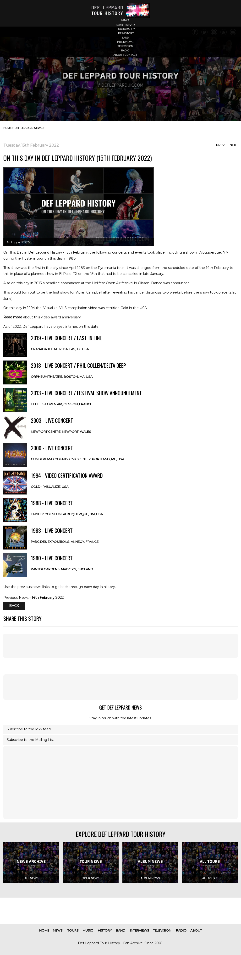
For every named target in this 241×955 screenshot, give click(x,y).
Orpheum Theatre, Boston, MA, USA (62, 376)
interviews (125, 41)
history (105, 930)
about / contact (125, 54)
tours (73, 930)
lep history (125, 33)
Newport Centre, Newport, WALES (61, 431)
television (125, 46)
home (7, 128)
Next (234, 145)
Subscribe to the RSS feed (29, 729)
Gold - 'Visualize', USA (49, 487)
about (196, 930)
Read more (12, 317)
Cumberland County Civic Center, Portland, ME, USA (77, 459)
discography (125, 29)
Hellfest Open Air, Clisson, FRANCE (61, 404)
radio (125, 50)
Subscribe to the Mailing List (30, 740)
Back (14, 606)
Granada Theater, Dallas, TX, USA (60, 349)
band (125, 37)
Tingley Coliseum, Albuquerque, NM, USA (67, 514)
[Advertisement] (120, 687)
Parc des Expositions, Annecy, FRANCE (65, 542)
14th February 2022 (48, 597)
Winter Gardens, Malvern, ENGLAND (62, 569)
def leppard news (28, 128)
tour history (125, 24)
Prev (220, 145)
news (125, 20)
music (87, 930)
